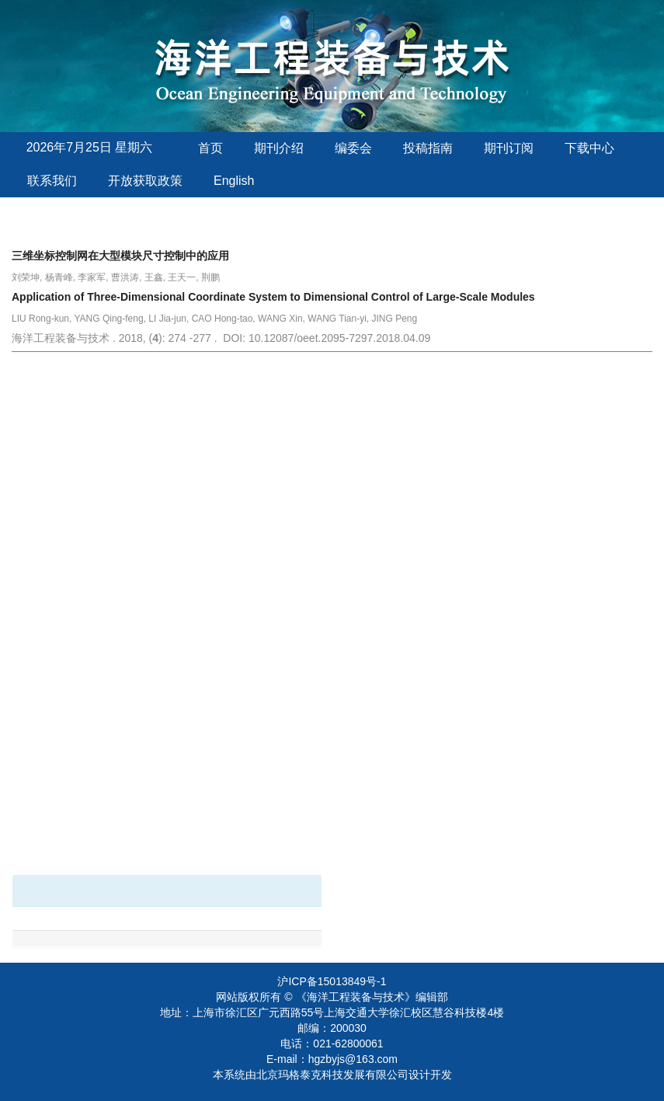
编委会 (353, 148)
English (234, 180)
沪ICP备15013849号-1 (331, 981)
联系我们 (52, 180)
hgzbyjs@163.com (353, 1059)
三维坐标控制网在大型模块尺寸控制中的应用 (120, 255)
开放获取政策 (145, 180)
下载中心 (589, 148)
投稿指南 (428, 148)
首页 (210, 148)
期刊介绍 (279, 148)
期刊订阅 (509, 148)
